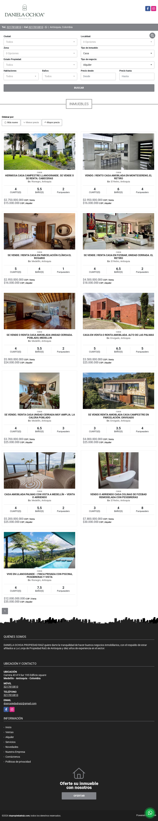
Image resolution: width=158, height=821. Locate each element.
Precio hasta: (125, 71)
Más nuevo (11, 122)
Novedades (11, 746)
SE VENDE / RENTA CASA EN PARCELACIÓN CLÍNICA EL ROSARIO (39, 257)
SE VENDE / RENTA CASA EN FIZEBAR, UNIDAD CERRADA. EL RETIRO (118, 257)
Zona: (6, 48)
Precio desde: (87, 71)
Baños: (45, 71)
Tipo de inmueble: (89, 48)
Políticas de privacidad (18, 761)
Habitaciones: (10, 71)
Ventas (9, 732)
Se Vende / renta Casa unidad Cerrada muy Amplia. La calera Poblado (39, 416)
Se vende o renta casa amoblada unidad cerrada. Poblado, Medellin (40, 336)
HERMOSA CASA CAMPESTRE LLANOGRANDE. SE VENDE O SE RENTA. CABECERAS (39, 177)
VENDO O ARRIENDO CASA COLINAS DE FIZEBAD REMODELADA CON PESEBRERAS (118, 496)
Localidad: (86, 36)
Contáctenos (12, 756)
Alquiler (9, 737)
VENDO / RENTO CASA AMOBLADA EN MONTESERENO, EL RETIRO (118, 177)
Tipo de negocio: (89, 59)
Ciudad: (7, 36)
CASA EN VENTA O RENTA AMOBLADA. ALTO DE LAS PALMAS (118, 334)
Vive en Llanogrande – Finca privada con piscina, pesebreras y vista (39, 575)
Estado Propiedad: (12, 59)
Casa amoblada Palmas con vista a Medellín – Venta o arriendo (39, 496)
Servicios (10, 742)
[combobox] (40, 42)
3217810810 (14, 27)
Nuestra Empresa (15, 751)
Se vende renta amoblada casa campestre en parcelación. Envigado (118, 416)
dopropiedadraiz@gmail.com (20, 703)
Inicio (8, 727)
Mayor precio (52, 122)
